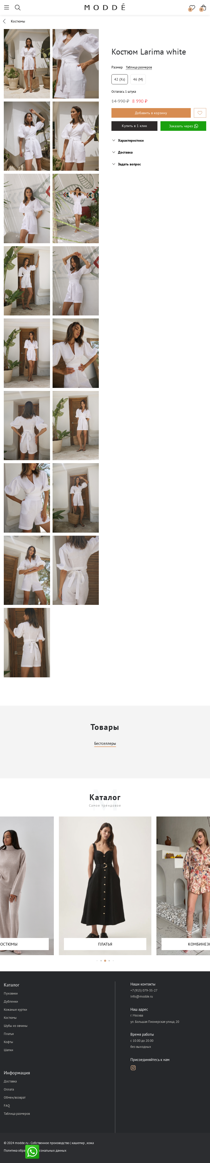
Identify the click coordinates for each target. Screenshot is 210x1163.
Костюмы (10, 1018)
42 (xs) (119, 79)
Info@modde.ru (141, 996)
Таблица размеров (139, 67)
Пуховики (11, 993)
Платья (9, 1034)
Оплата (9, 1089)
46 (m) (138, 79)
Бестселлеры (105, 743)
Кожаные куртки (15, 1009)
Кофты (8, 1042)
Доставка (10, 1081)
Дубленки (11, 1001)
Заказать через (183, 126)
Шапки (8, 1050)
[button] (101, 960)
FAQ (7, 1105)
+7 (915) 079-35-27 (143, 990)
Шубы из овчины (16, 1026)
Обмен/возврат (15, 1097)
